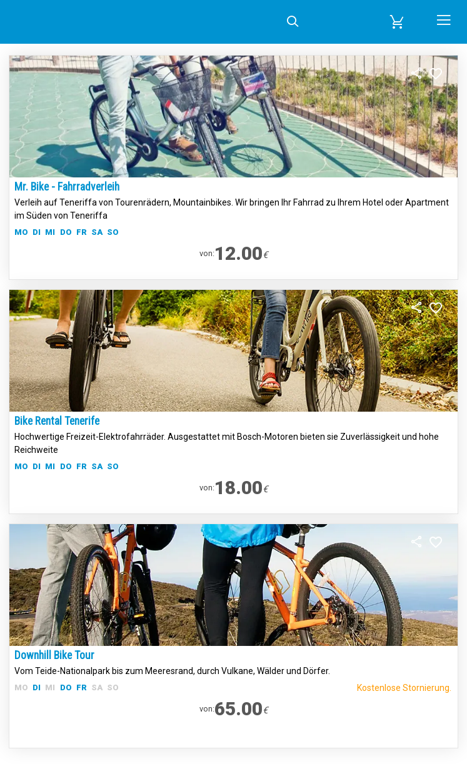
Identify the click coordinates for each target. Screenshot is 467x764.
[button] (397, 22)
